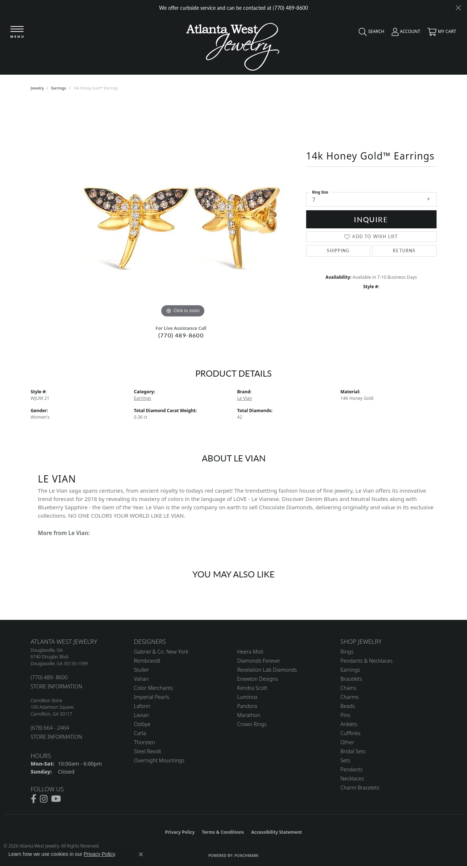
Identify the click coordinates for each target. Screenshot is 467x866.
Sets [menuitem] (345, 760)
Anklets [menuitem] (349, 724)
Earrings (58, 88)
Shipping (338, 251)
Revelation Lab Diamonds (267, 669)
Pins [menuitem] (345, 715)
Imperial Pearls (152, 696)
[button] (369, 33)
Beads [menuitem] (348, 706)
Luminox (247, 696)
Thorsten (144, 742)
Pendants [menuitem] (352, 769)
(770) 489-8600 (181, 335)
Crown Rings (252, 724)
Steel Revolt (147, 751)
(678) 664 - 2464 (50, 727)
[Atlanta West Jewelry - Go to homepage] (232, 44)
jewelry (37, 88)
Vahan (141, 678)
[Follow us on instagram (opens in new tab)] (43, 799)
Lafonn (142, 706)
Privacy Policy (180, 832)
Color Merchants (153, 687)
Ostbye (142, 724)
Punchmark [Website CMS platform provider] (246, 855)
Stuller (141, 669)
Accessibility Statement (276, 832)
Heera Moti (250, 651)
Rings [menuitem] (347, 651)
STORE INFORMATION (56, 686)
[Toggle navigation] (17, 32)
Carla (140, 733)
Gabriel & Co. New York (161, 651)
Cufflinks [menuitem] (351, 733)
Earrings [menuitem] (350, 669)
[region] (183, 210)
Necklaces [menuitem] (352, 778)
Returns (404, 251)
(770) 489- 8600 (49, 677)
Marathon (248, 715)
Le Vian (244, 398)
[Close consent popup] (141, 854)
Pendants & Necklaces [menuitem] (367, 660)
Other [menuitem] (347, 742)
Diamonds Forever (258, 660)
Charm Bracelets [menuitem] (360, 787)
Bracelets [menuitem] (351, 678)
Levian (141, 715)
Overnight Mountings (159, 760)
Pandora (247, 706)
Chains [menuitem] (348, 687)
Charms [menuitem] (350, 696)
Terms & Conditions (223, 832)
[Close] (458, 7)
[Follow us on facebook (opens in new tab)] (33, 799)
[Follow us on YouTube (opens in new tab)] (56, 799)
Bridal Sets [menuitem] (353, 751)
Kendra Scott (252, 687)
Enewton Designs (257, 678)
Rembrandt (147, 660)
